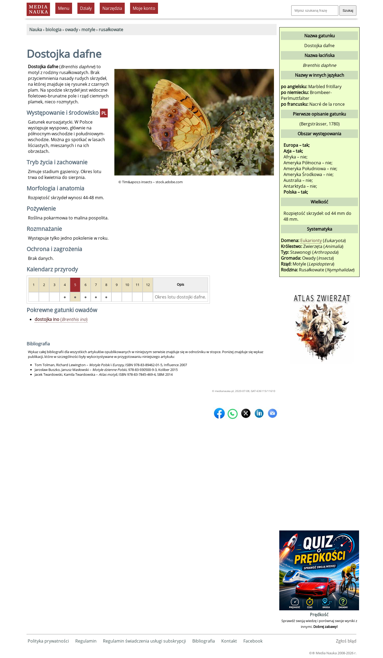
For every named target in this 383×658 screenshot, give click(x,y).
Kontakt (229, 641)
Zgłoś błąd (346, 641)
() (61, 319)
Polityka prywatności (48, 641)
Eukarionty (311, 240)
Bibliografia (203, 641)
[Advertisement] (319, 449)
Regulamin (86, 641)
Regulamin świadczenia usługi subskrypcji (144, 641)
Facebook (253, 641)
